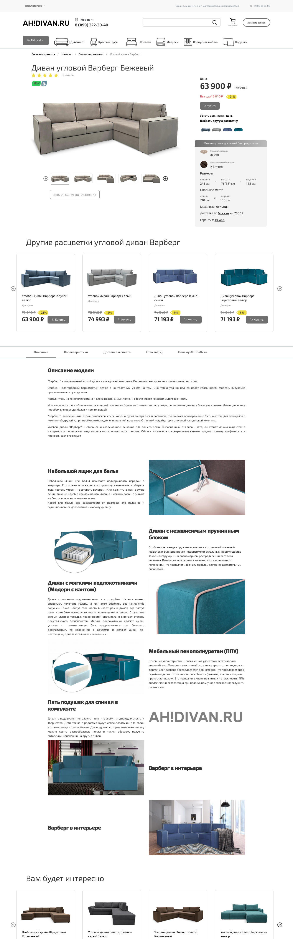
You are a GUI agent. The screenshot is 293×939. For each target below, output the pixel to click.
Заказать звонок (256, 22)
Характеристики (76, 352)
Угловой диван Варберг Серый (109, 296)
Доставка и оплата (117, 352)
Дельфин (222, 206)
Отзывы (154, 352)
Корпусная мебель (201, 42)
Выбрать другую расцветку (74, 194)
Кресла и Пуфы (104, 42)
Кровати (137, 42)
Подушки (235, 42)
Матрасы (167, 42)
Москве (223, 213)
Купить (209, 105)
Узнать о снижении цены (216, 115)
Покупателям (33, 5)
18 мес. (220, 220)
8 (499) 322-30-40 (91, 24)
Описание (41, 352)
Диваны (76, 42)
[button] (165, 178)
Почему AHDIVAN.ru (192, 352)
